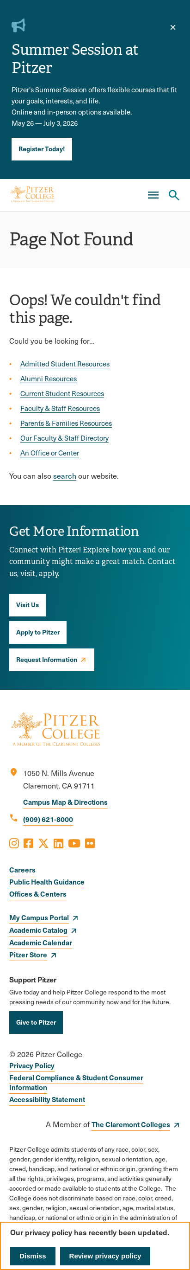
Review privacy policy (105, 1256)
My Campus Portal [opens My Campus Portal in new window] (39, 917)
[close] (173, 27)
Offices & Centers (38, 893)
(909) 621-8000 (48, 819)
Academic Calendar (40, 942)
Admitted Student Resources (65, 363)
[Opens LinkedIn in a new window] (58, 843)
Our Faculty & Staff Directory (64, 438)
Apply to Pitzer (38, 631)
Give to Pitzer (36, 1021)
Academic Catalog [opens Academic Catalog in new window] (38, 930)
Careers (22, 869)
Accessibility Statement (47, 1099)
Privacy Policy (32, 1065)
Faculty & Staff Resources (60, 408)
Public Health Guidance (47, 881)
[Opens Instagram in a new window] (14, 843)
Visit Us (27, 604)
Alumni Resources (48, 378)
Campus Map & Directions (65, 802)
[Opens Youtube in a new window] (74, 843)
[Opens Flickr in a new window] (90, 843)
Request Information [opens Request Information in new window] (46, 659)
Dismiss (32, 1256)
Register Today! (41, 148)
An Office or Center (49, 452)
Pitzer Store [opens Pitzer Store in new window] (28, 954)
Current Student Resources (62, 393)
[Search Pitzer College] (174, 195)
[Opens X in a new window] (43, 843)
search (64, 476)
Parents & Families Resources (66, 423)
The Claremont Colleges (131, 1124)
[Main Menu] (153, 195)
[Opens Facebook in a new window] (28, 843)
